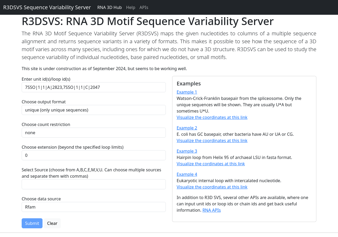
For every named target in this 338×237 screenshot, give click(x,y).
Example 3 (187, 151)
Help (130, 7)
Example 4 (187, 174)
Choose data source (41, 199)
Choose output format (44, 102)
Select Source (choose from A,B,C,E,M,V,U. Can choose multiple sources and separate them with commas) (91, 173)
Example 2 (187, 128)
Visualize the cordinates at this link (211, 164)
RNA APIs (212, 210)
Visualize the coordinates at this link (212, 117)
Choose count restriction (46, 124)
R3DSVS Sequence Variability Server (47, 7)
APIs (143, 7)
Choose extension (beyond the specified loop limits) (73, 147)
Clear (52, 223)
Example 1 (187, 92)
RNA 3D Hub (109, 7)
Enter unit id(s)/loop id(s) (47, 79)
